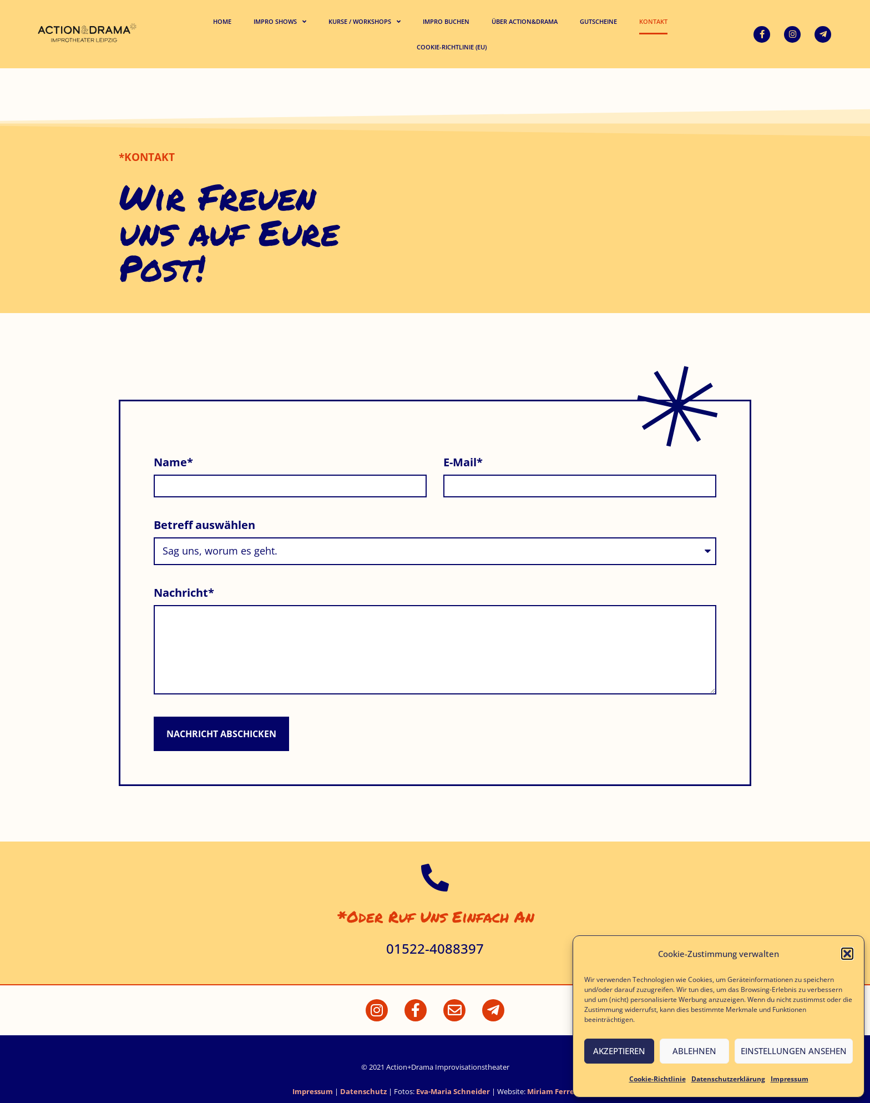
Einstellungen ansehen (794, 1050)
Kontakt (653, 21)
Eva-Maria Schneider (453, 1091)
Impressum (789, 1079)
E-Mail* (463, 463)
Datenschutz (363, 1091)
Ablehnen (694, 1050)
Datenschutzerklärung (728, 1079)
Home (222, 21)
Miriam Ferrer (552, 1091)
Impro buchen (446, 21)
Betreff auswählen (204, 526)
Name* (173, 463)
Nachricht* (184, 593)
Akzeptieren (619, 1050)
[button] (847, 953)
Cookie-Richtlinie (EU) (452, 47)
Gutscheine (598, 21)
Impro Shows (280, 21)
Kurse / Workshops (364, 21)
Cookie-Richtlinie (657, 1079)
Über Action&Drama (525, 21)
